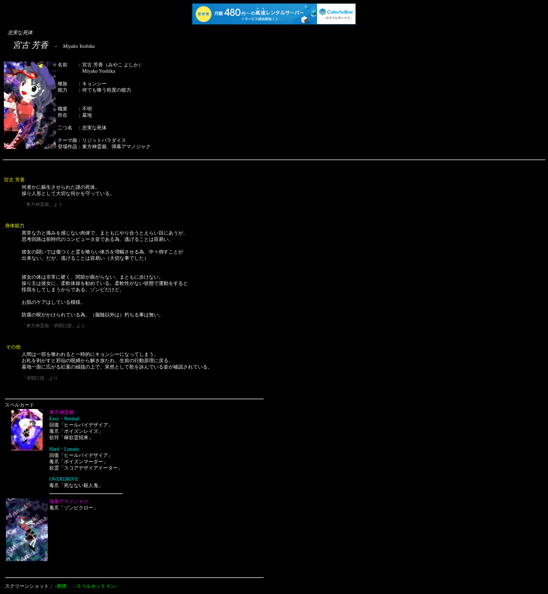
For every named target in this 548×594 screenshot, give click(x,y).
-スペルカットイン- (95, 586)
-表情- (61, 586)
